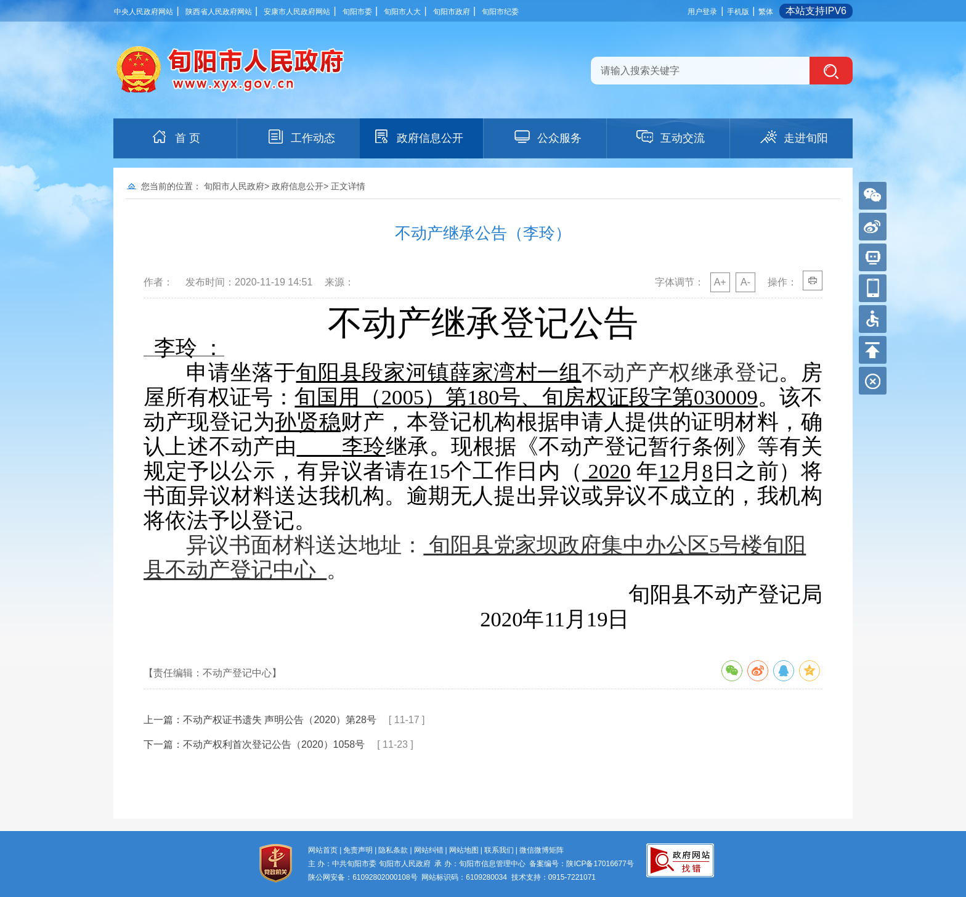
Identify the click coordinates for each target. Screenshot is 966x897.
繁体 (765, 11)
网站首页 (323, 850)
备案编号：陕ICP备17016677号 (581, 863)
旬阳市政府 (451, 11)
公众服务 (547, 137)
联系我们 (499, 850)
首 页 (175, 137)
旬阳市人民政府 (234, 186)
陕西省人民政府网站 (218, 11)
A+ (720, 282)
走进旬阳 (793, 137)
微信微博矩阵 (541, 850)
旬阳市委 (357, 11)
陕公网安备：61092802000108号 (362, 877)
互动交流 (670, 137)
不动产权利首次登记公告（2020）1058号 (274, 744)
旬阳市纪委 (500, 11)
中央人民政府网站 (143, 11)
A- (745, 282)
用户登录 (702, 11)
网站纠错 (429, 850)
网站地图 (464, 850)
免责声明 (358, 850)
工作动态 (300, 137)
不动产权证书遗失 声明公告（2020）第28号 (279, 720)
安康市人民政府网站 (297, 11)
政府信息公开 (417, 137)
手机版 (738, 11)
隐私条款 (393, 850)
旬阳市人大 (402, 11)
